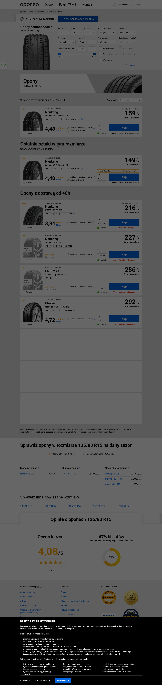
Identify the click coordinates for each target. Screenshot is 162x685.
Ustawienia (25, 680)
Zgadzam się (63, 680)
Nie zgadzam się (42, 680)
